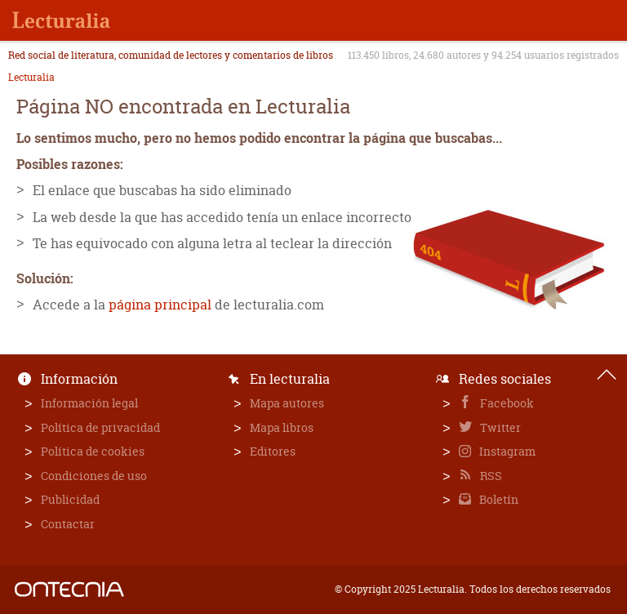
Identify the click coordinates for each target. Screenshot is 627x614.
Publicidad (70, 499)
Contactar (68, 524)
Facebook (506, 403)
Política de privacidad (100, 427)
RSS (490, 475)
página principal (160, 305)
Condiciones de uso (94, 475)
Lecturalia (31, 77)
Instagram (506, 451)
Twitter (499, 427)
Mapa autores (287, 403)
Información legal (89, 403)
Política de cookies (93, 451)
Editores (273, 451)
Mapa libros (282, 427)
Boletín (497, 499)
